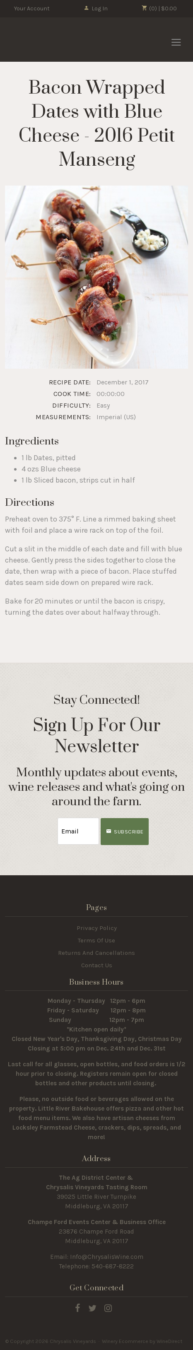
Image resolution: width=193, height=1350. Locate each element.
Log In (95, 8)
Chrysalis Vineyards (50, 39)
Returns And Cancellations (96, 952)
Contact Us (96, 965)
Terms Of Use (96, 940)
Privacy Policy (97, 928)
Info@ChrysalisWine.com (106, 1257)
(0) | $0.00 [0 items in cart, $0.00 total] (159, 8)
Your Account (32, 8)
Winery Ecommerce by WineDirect (142, 1341)
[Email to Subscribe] (78, 831)
